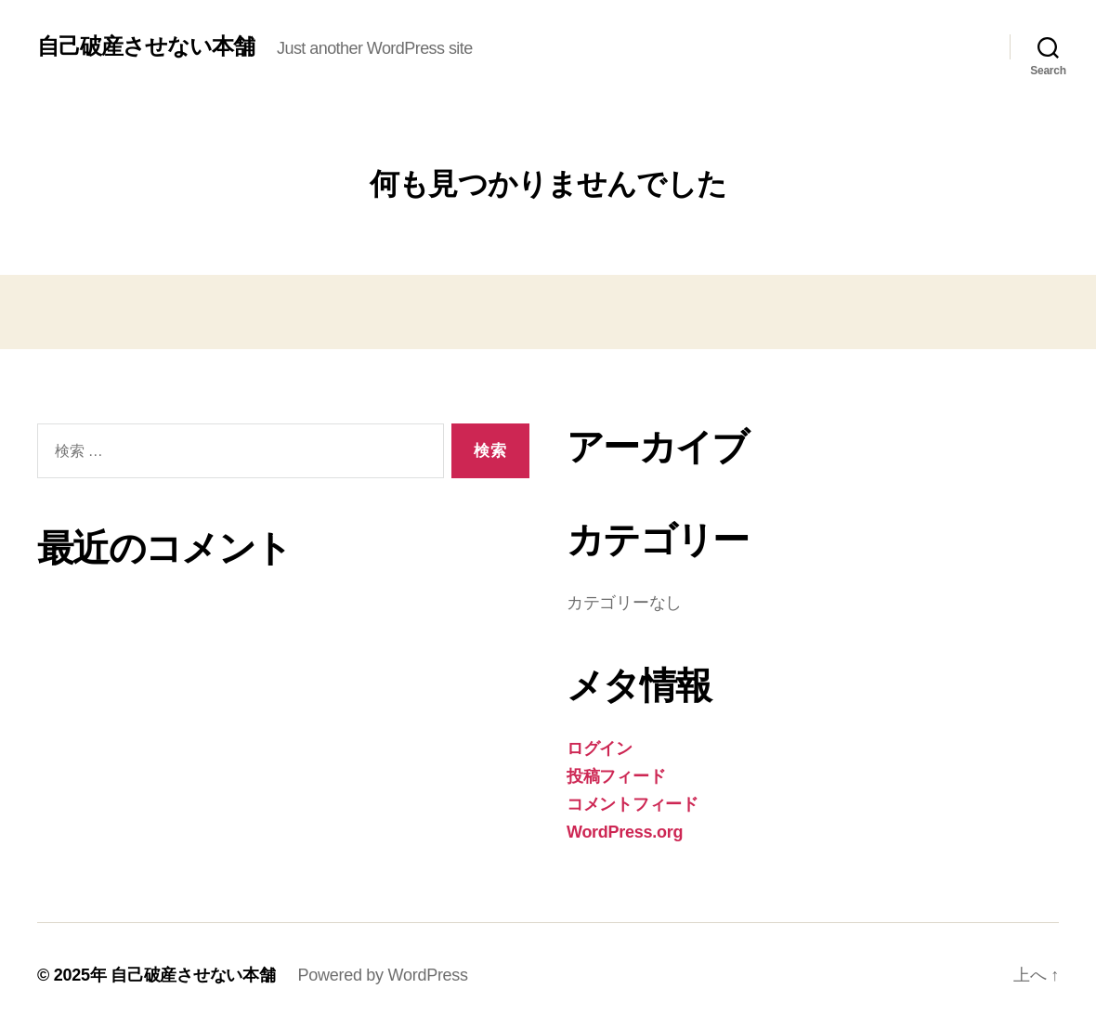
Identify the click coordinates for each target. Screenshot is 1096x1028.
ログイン (600, 748)
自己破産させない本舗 (145, 46)
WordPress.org (625, 832)
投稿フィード (616, 776)
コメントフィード (632, 804)
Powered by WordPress (382, 975)
